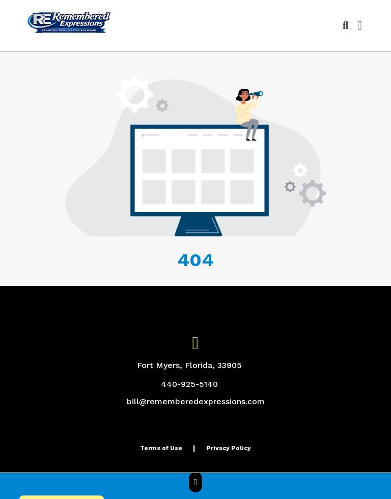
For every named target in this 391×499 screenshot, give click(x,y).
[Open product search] (345, 25)
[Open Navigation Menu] (360, 25)
